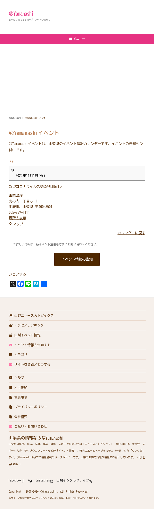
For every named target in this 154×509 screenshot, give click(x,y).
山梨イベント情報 (25, 335)
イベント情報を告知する (29, 345)
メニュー (77, 38)
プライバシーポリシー (28, 407)
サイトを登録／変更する (29, 364)
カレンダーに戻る (131, 233)
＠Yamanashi (21, 13)
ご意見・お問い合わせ (28, 426)
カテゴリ (18, 354)
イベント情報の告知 (77, 259)
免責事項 (18, 397)
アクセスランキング (26, 325)
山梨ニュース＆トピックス (31, 315)
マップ (16, 224)
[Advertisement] (77, 75)
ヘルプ (16, 377)
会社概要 (18, 416)
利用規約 (18, 387)
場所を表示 (17, 218)
